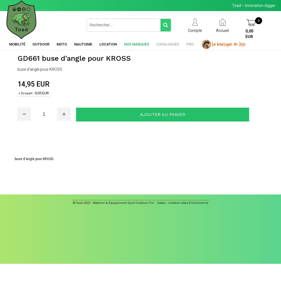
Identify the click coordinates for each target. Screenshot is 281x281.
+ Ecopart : (26, 93)
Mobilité (17, 44)
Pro (190, 44)
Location (108, 44)
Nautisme (83, 44)
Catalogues (167, 44)
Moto (62, 44)
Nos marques (136, 44)
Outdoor (40, 44)
